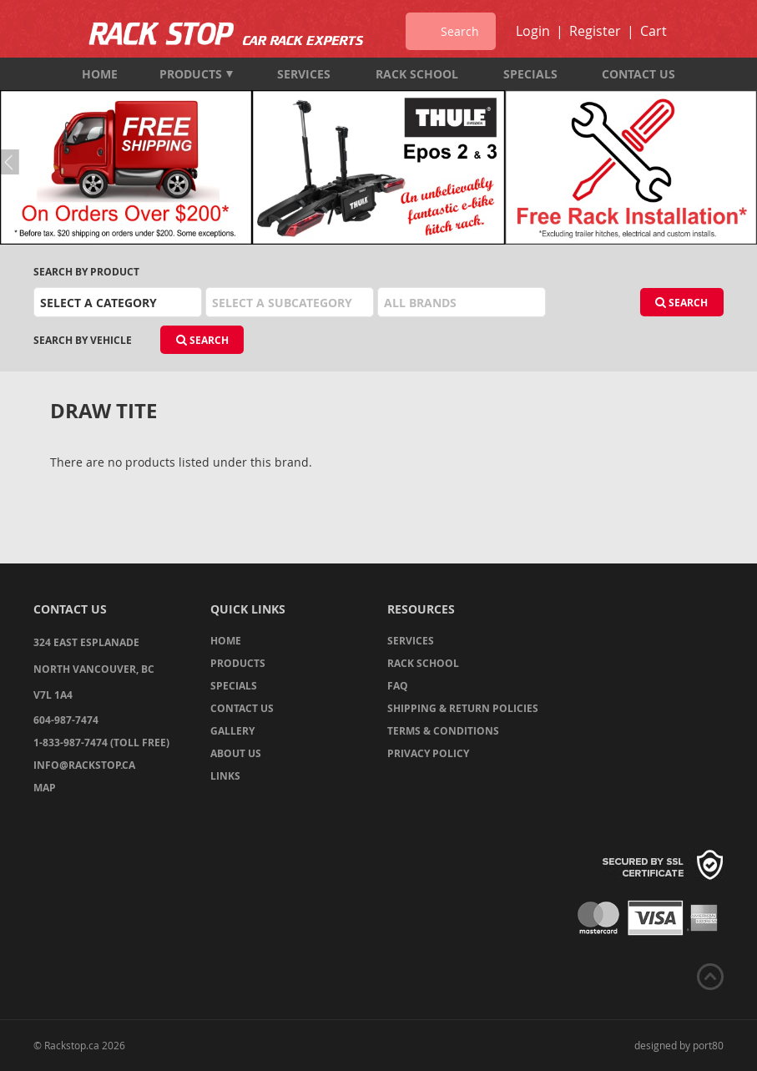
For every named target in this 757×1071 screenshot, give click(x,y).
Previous (12, 161)
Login (533, 31)
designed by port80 (679, 1045)
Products (196, 74)
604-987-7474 (65, 720)
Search (681, 303)
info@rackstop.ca (84, 765)
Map (44, 788)
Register (595, 31)
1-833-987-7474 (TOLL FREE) (101, 742)
